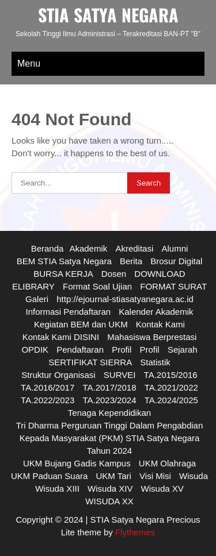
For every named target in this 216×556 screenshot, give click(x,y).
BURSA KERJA (63, 274)
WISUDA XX (109, 501)
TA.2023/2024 (109, 400)
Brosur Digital (176, 261)
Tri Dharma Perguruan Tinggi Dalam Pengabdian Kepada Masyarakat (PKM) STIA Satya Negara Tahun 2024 (109, 437)
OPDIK (34, 349)
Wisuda (193, 476)
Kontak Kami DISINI (60, 337)
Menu (28, 63)
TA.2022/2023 (47, 400)
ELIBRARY (33, 286)
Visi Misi (155, 476)
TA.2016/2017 (47, 387)
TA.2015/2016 (171, 375)
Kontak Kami (160, 324)
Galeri (36, 299)
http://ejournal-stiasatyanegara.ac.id (125, 299)
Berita (131, 261)
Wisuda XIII (57, 488)
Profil (121, 349)
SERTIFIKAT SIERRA (90, 362)
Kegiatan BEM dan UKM (81, 324)
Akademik (88, 248)
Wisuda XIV (110, 488)
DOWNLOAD (159, 274)
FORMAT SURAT (173, 286)
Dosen (113, 274)
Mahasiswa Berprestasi (151, 337)
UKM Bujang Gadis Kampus (77, 463)
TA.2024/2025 (171, 400)
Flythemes (134, 532)
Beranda (47, 248)
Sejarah (183, 349)
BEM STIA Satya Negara (64, 261)
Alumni (174, 248)
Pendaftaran (80, 349)
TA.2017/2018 (109, 387)
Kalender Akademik (156, 311)
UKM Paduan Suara (49, 476)
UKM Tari (113, 476)
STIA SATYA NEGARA (108, 15)
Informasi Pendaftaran (68, 311)
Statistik (155, 362)
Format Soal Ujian (97, 286)
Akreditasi (134, 248)
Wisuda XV (162, 488)
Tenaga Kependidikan (109, 413)
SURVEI (120, 375)
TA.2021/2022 (171, 387)
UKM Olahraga (167, 463)
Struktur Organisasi (58, 375)
